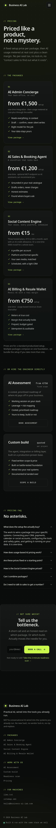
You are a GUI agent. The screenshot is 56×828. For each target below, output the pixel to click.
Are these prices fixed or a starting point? (28, 560)
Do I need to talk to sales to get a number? (28, 584)
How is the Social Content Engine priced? (28, 568)
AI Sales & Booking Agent (18, 743)
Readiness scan (12, 775)
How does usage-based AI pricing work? (28, 551)
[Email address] (15, 649)
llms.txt (8, 793)
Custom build (11, 771)
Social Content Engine (16, 748)
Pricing (8, 780)
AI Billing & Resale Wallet (19, 752)
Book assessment (28, 422)
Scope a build (28, 481)
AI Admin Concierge (14, 739)
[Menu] (49, 5)
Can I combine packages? (28, 576)
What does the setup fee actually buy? (28, 526)
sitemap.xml (10, 798)
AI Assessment (11, 766)
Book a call (37, 649)
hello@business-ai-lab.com (18, 802)
